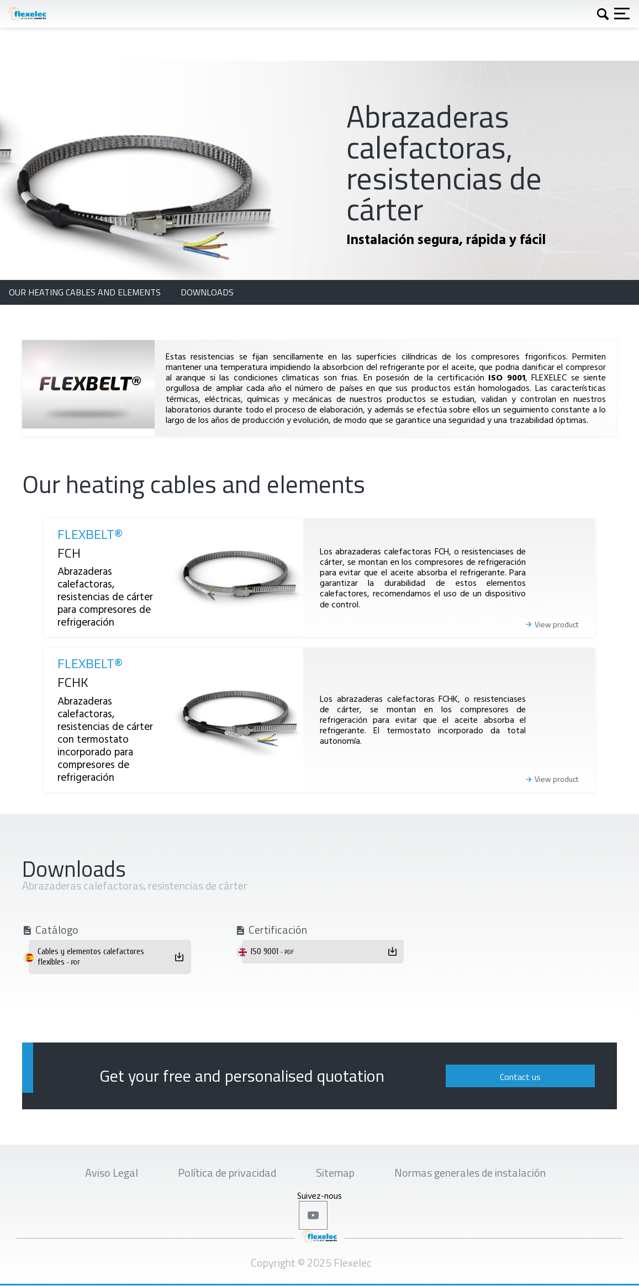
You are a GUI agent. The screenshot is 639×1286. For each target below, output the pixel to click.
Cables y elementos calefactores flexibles (91, 956)
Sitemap (335, 1172)
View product (556, 624)
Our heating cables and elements (86, 292)
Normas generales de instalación (470, 1172)
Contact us (520, 1076)
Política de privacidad (227, 1172)
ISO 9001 (272, 951)
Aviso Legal (111, 1172)
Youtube (313, 1215)
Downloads (207, 292)
